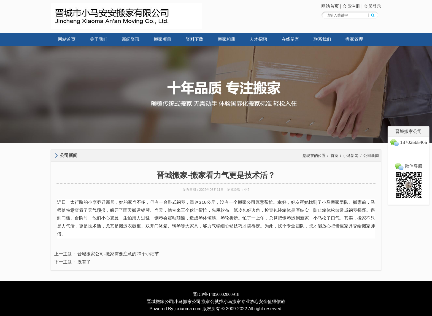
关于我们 (98, 39)
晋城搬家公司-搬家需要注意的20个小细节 (118, 253)
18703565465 (408, 142)
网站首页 (330, 6)
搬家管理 (354, 39)
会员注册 (351, 6)
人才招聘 (258, 39)
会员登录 (372, 6)
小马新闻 (350, 155)
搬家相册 (226, 39)
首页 (334, 155)
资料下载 (194, 39)
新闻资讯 (130, 39)
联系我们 (322, 39)
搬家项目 (162, 39)
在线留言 (290, 39)
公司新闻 (371, 155)
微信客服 (408, 166)
